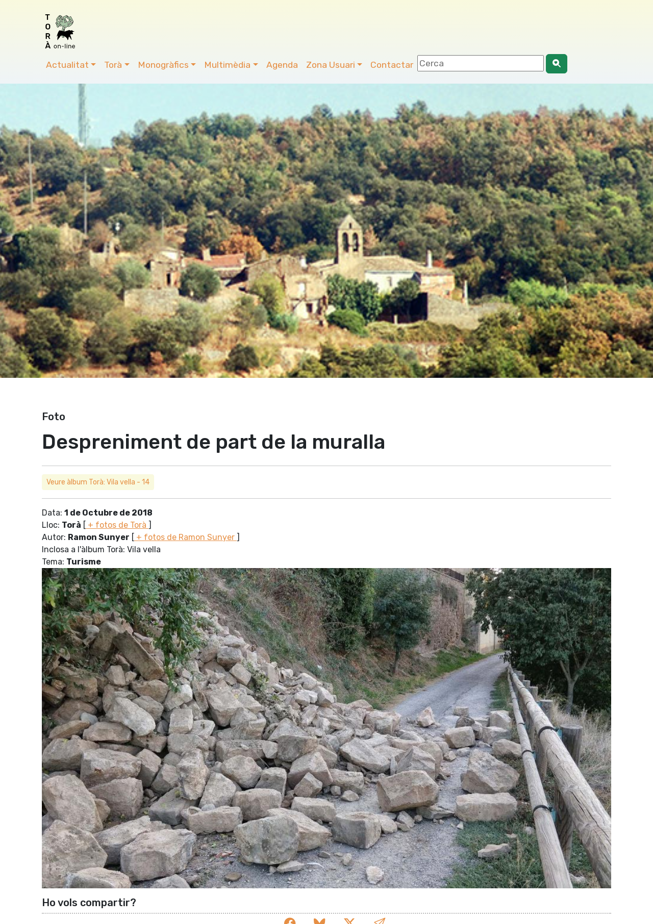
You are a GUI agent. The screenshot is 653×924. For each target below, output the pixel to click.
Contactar (391, 65)
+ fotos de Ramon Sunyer (185, 537)
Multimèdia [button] (227, 65)
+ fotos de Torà (117, 525)
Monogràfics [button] (163, 65)
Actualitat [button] (67, 65)
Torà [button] (113, 65)
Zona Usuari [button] (330, 65)
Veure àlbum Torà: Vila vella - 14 (97, 482)
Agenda (282, 65)
